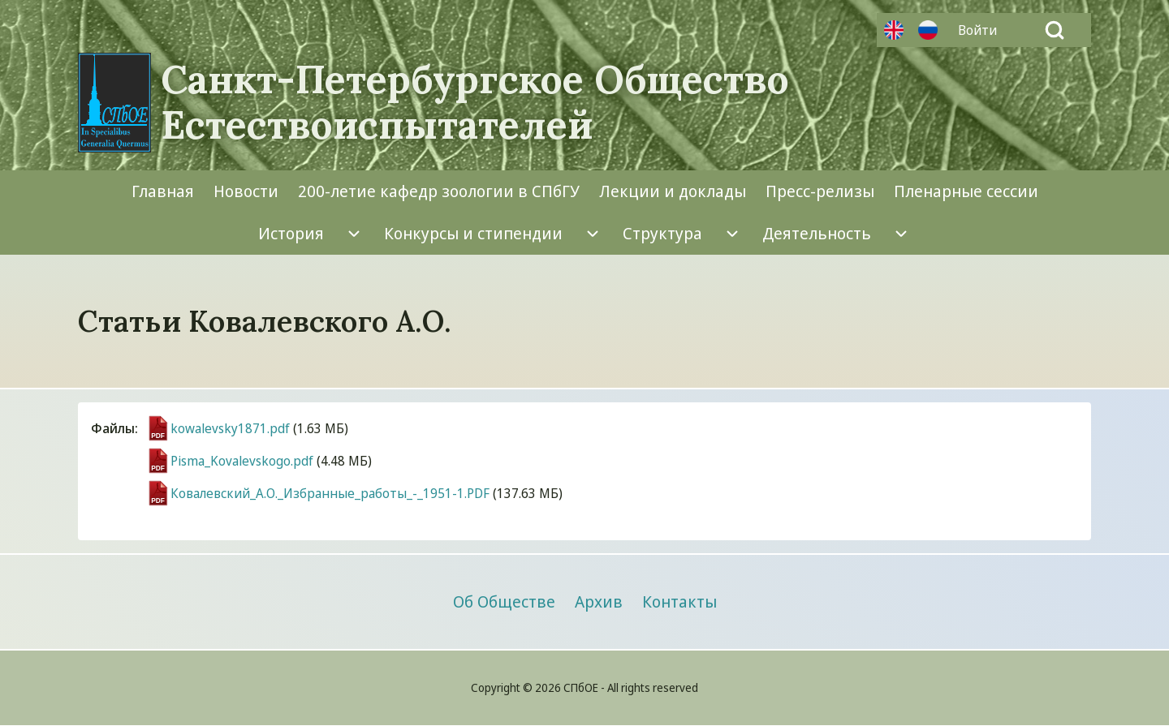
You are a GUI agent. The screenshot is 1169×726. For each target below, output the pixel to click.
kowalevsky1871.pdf (230, 428)
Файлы (113, 428)
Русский (928, 30)
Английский (894, 30)
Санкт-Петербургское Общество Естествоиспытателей (475, 102)
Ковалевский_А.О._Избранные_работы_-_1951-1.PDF (330, 493)
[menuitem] (981, 30)
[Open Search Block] (1054, 30)
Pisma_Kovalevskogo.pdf (241, 461)
